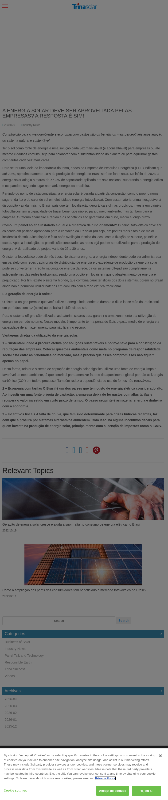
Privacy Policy (105, 778)
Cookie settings (15, 790)
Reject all (146, 790)
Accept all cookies (112, 790)
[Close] (160, 756)
